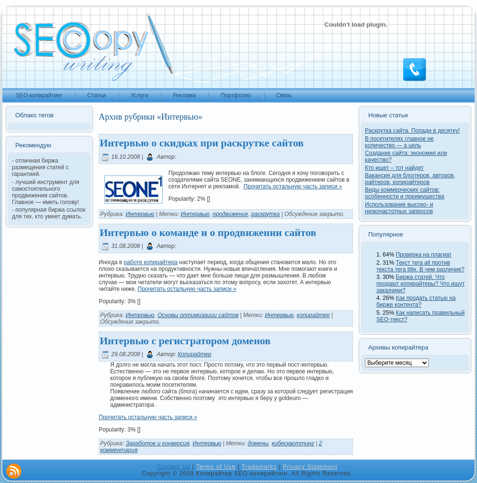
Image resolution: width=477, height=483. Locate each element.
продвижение (230, 214)
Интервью (139, 214)
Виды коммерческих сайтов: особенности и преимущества (404, 193)
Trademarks (259, 466)
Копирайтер (194, 354)
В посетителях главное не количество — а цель (399, 142)
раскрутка (265, 214)
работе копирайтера (150, 262)
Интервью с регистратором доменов (185, 341)
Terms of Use (216, 466)
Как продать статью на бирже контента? (416, 301)
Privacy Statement (310, 466)
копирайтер (313, 315)
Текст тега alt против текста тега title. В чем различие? (420, 266)
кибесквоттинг (293, 443)
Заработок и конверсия (157, 443)
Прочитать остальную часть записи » (293, 186)
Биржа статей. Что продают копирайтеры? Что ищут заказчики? (420, 284)
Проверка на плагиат (424, 254)
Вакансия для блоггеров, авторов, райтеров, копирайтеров (410, 178)
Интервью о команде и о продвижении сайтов (208, 232)
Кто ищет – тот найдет (394, 167)
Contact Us (173, 466)
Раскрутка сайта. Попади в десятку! (412, 130)
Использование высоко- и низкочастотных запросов (399, 208)
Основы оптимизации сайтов (197, 315)
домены (258, 443)
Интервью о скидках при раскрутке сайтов (201, 143)
